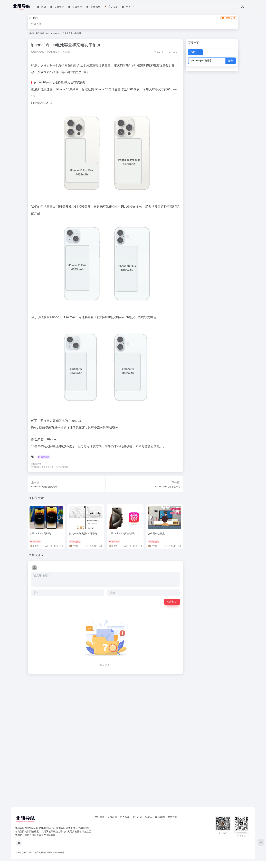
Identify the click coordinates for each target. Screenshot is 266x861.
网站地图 (160, 817)
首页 (32, 33)
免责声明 (112, 817)
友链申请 (99, 817)
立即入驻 (228, 18)
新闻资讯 (40, 33)
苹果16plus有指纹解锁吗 (122, 533)
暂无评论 (38, 555)
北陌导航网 (38, 852)
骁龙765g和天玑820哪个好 (83, 533)
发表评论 (172, 601)
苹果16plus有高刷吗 (40, 533)
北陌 (66, 51)
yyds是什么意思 (156, 533)
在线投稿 (172, 817)
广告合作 (124, 817)
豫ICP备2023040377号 (53, 852)
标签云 (148, 817)
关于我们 (137, 817)
